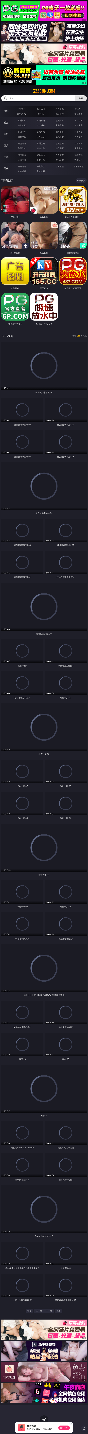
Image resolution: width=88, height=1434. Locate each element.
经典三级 (41, 136)
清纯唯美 (41, 148)
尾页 (59, 1310)
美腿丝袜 (22, 148)
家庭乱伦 (41, 155)
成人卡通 (60, 132)
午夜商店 (41, 166)
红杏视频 (22, 171)
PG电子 (21, 109)
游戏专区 (79, 109)
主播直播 (60, 125)
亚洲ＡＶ (22, 120)
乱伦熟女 (60, 136)
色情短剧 (41, 171)
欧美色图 (60, 143)
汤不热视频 (79, 166)
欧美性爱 (79, 132)
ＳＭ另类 (79, 125)
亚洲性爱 (22, 132)
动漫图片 (79, 143)
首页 (29, 1310)
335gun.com (44, 91)
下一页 (49, 1310)
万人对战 (60, 109)
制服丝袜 (22, 136)
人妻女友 (60, 155)
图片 (6, 145)
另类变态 (79, 136)
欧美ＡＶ (60, 120)
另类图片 (79, 148)
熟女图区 (60, 148)
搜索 (81, 98)
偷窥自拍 (22, 143)
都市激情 (22, 155)
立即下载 (64, 1427)
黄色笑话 (60, 159)
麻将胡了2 (21, 113)
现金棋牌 (60, 113)
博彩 (6, 111)
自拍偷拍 (41, 120)
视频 (6, 122)
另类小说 (41, 159)
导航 (6, 168)
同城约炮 (22, 166)
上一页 (39, 1310)
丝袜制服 (41, 125)
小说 (6, 157)
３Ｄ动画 (79, 120)
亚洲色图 (41, 143)
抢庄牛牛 (79, 113)
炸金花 (41, 113)
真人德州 (41, 109)
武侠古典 (79, 155)
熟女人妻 (22, 125)
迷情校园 (22, 159)
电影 (6, 134)
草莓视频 (60, 166)
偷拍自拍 (41, 132)
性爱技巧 (79, 159)
